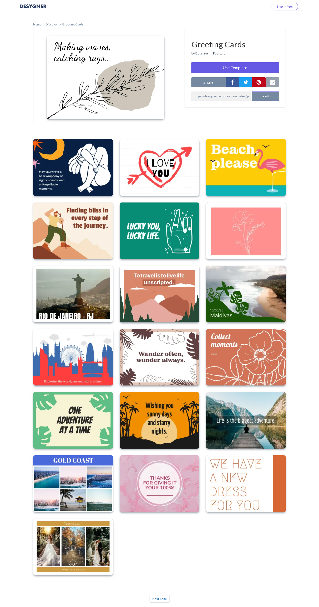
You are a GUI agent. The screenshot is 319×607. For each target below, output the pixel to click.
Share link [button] (265, 96)
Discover (52, 24)
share (208, 82)
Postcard (219, 53)
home (37, 24)
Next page (159, 599)
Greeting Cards (73, 24)
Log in (259, 6)
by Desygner (200, 53)
